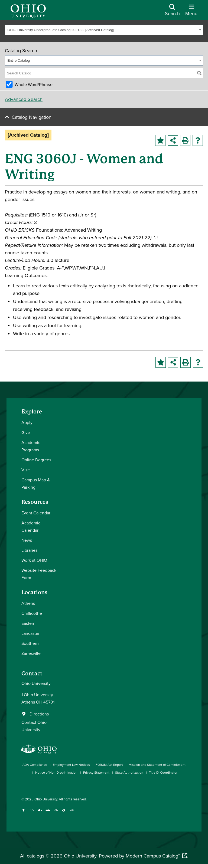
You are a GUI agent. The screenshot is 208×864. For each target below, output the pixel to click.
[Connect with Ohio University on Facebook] (23, 812)
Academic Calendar (30, 526)
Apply (26, 422)
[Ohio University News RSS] (72, 812)
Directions (39, 714)
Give (25, 432)
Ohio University (45, 799)
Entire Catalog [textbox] (19, 60)
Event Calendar (35, 513)
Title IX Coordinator (163, 772)
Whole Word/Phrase (34, 84)
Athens (28, 603)
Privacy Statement (96, 772)
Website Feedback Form (38, 573)
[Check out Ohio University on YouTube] (47, 812)
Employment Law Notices (71, 764)
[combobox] (104, 30)
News (26, 540)
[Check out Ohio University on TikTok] (64, 812)
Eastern (28, 623)
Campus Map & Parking (35, 483)
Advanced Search (24, 99)
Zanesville (31, 653)
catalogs (35, 855)
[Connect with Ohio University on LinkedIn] (39, 812)
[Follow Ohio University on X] (56, 812)
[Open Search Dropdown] (172, 12)
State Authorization (129, 772)
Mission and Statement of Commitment (157, 764)
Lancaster (30, 633)
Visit (25, 470)
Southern (30, 643)
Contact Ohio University (34, 725)
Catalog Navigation (31, 117)
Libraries (29, 550)
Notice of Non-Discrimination (56, 772)
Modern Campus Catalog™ (153, 855)
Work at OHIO (34, 560)
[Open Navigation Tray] (191, 12)
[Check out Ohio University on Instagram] (31, 812)
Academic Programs (30, 446)
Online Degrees (36, 460)
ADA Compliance (34, 764)
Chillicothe (31, 613)
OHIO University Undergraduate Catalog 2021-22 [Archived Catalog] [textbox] (61, 30)
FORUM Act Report (109, 764)
